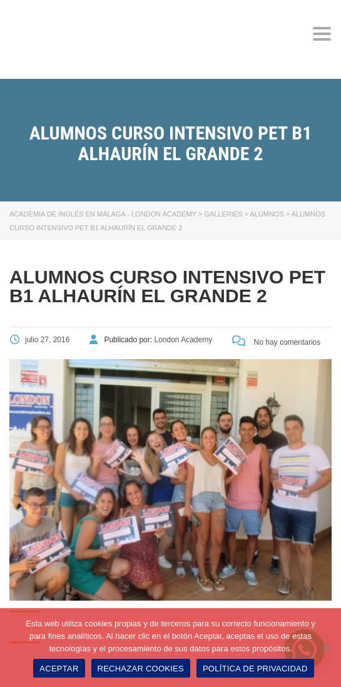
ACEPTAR (58, 668)
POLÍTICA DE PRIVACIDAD (255, 668)
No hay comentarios (276, 342)
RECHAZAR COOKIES (141, 668)
